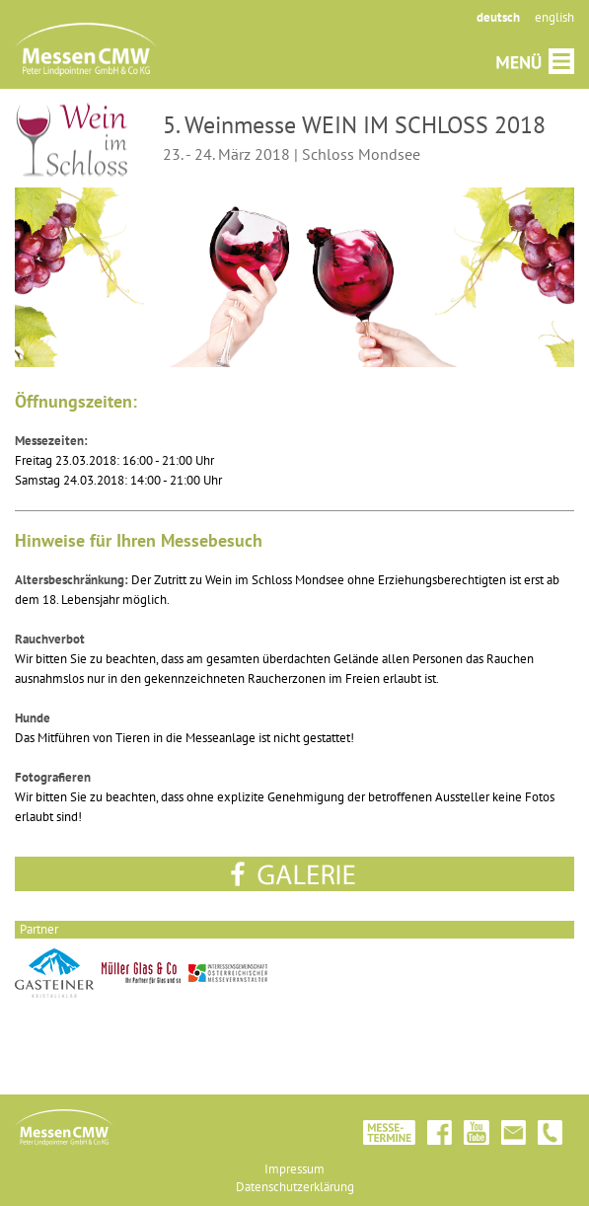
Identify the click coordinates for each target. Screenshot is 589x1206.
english (554, 17)
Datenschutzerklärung (295, 1186)
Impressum (294, 1169)
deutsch (498, 17)
